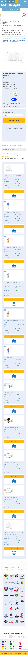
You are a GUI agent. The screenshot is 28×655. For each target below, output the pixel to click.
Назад (24, 16)
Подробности (14, 191)
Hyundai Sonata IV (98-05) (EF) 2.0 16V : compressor (13, 40)
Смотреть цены (14, 120)
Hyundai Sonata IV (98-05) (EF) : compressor (13, 39)
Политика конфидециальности (16, 633)
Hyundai (4, 38)
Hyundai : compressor (12, 38)
